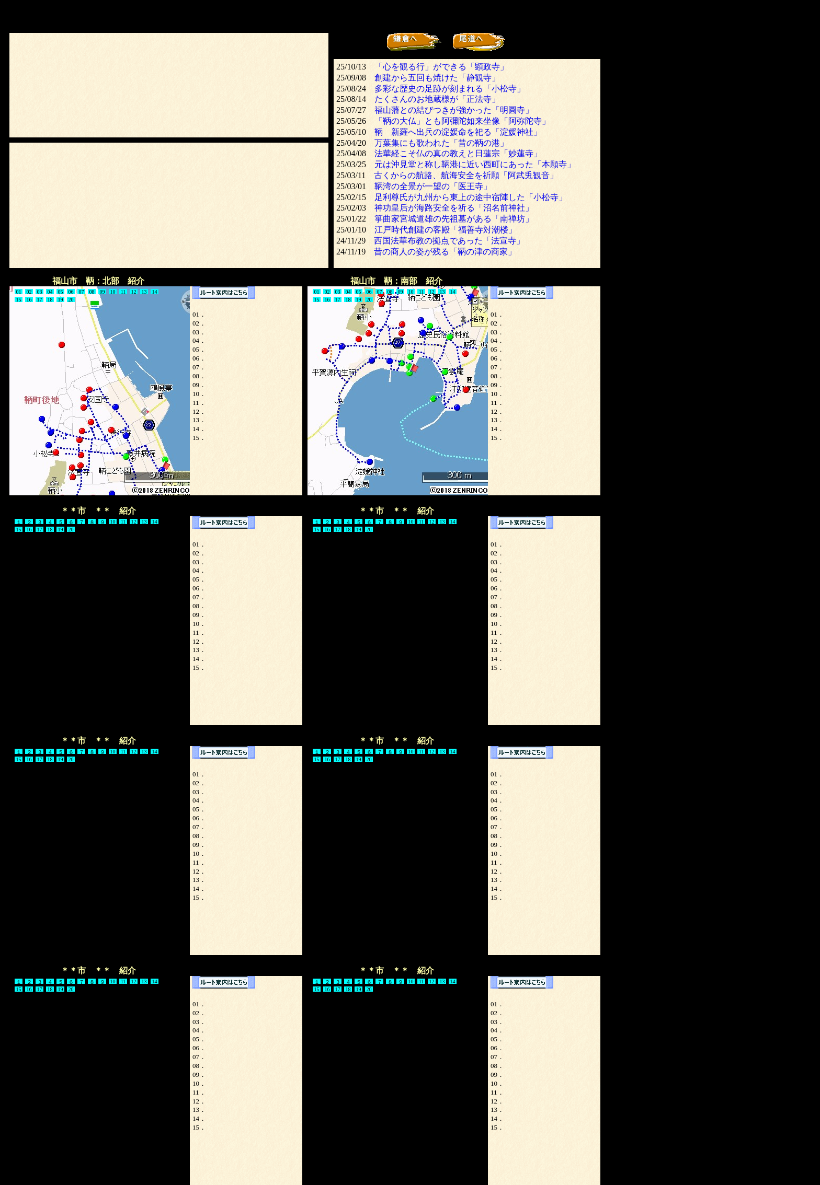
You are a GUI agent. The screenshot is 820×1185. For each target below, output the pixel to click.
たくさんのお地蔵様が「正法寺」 (437, 99)
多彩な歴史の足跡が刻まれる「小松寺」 (449, 88)
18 (50, 300)
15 (18, 300)
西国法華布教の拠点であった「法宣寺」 (449, 240)
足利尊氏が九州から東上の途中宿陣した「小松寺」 (470, 197)
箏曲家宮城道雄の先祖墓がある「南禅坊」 (453, 218)
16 (29, 300)
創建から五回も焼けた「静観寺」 (437, 77)
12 (133, 292)
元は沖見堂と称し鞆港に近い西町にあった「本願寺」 (474, 164)
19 (60, 300)
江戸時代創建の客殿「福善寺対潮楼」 (445, 229)
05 (358, 292)
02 (29, 292)
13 (144, 292)
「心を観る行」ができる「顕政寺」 (441, 66)
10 (113, 292)
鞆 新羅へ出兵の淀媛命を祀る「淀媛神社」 (458, 131)
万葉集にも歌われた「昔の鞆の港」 (441, 142)
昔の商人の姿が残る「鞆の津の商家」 (445, 251)
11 (123, 292)
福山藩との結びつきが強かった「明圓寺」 (453, 110)
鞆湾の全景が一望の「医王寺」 (433, 186)
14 (154, 292)
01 (317, 292)
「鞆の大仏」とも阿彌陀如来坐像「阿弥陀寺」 (462, 121)
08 (92, 292)
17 (39, 300)
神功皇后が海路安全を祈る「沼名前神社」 (453, 207)
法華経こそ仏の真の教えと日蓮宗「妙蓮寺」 (458, 153)
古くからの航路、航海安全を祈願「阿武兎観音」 (466, 175)
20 (71, 300)
